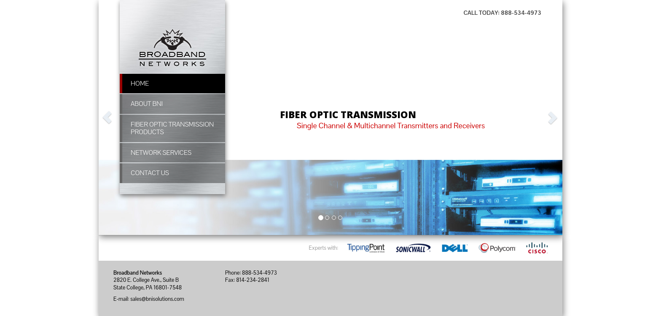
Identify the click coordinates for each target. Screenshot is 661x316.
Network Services (161, 153)
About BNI (147, 104)
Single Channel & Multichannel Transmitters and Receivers (391, 125)
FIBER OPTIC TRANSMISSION (348, 114)
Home (140, 83)
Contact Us (150, 173)
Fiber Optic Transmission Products (172, 128)
